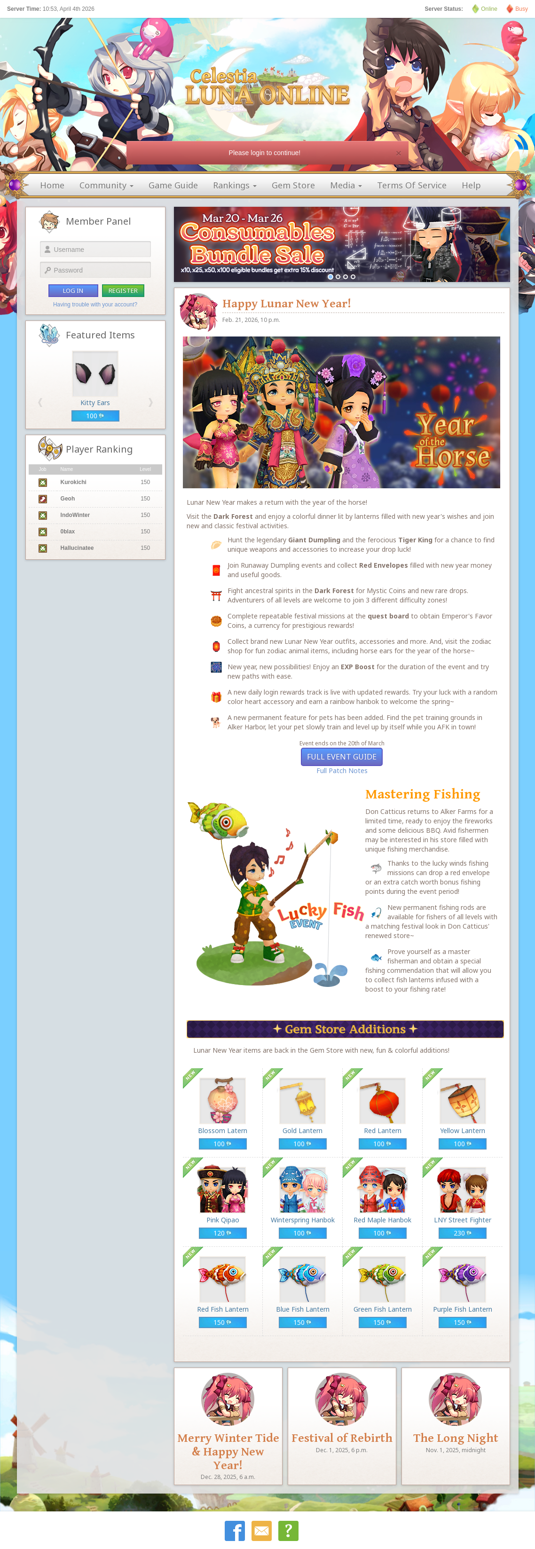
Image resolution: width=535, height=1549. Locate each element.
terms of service (412, 185)
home (52, 185)
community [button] (106, 185)
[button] (40, 402)
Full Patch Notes (342, 770)
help (471, 185)
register (123, 290)
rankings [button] (235, 185)
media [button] (346, 185)
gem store (293, 185)
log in (73, 290)
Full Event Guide (342, 756)
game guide (173, 185)
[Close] (398, 153)
